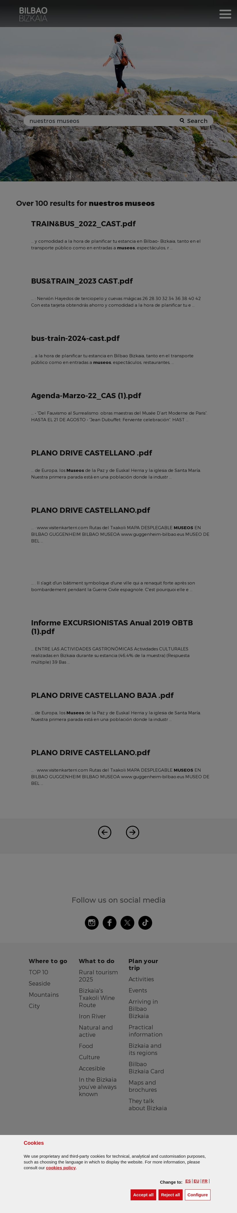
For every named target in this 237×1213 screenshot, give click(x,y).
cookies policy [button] (61, 1167)
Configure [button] (199, 1194)
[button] (188, 1181)
